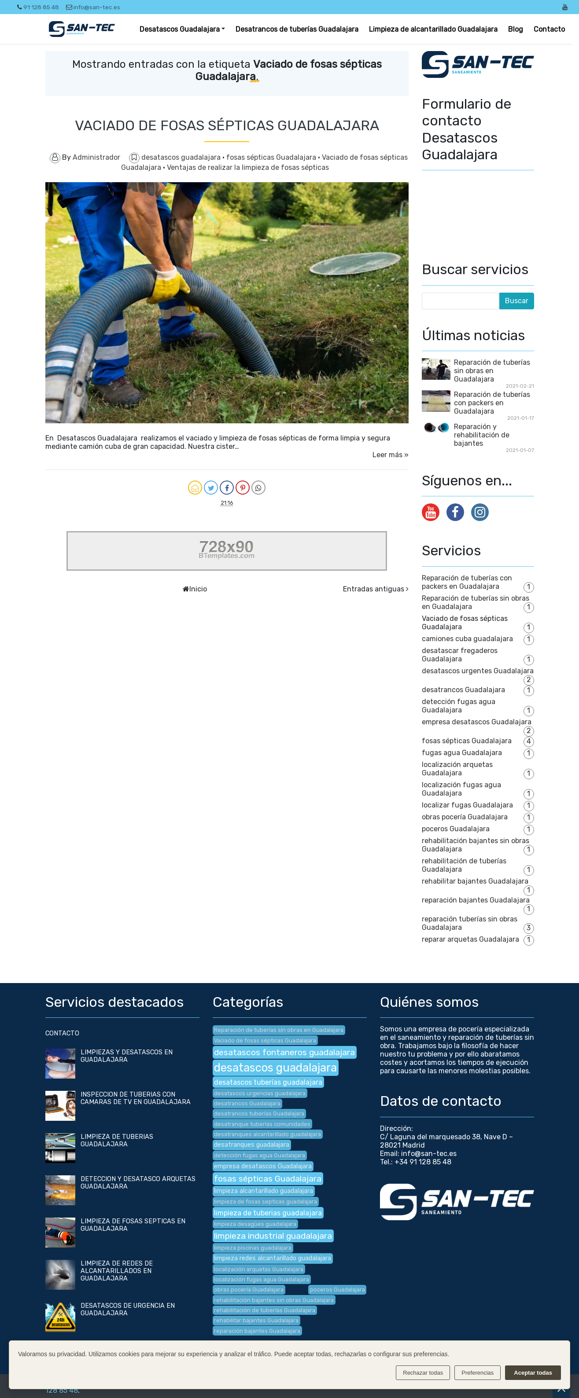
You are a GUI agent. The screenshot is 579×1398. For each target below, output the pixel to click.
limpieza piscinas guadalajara (252, 1247)
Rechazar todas (423, 1372)
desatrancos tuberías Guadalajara (259, 1113)
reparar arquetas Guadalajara (470, 939)
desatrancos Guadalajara (463, 690)
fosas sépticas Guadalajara (272, 157)
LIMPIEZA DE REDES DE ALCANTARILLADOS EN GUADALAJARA (117, 1271)
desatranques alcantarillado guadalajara (267, 1134)
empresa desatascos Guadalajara (476, 722)
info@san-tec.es (93, 7)
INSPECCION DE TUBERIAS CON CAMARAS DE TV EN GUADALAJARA (136, 1098)
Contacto (549, 29)
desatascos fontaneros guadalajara (284, 1052)
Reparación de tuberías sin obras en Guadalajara (492, 370)
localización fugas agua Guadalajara (461, 789)
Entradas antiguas (373, 589)
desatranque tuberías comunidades (262, 1124)
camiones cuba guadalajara (467, 639)
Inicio (198, 589)
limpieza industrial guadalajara (273, 1236)
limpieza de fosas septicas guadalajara (265, 1201)
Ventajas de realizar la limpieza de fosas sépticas (248, 167)
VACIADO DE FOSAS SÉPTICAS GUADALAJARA (227, 125)
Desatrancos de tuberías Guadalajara (297, 29)
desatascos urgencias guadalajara (260, 1093)
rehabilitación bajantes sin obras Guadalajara (274, 1300)
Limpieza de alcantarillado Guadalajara (433, 29)
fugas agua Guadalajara (462, 753)
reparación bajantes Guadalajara (476, 900)
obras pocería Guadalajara (465, 817)
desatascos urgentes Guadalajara (478, 671)
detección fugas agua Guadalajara (458, 705)
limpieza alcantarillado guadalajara (263, 1191)
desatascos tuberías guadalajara (268, 1082)
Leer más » (390, 455)
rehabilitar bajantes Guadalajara (475, 881)
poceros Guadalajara (456, 829)
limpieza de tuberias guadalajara (268, 1213)
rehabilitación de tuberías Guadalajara (264, 1310)
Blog (515, 29)
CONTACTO (62, 1033)
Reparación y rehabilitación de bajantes (481, 435)
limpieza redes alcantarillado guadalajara (272, 1258)
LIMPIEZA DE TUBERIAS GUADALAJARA (117, 1140)
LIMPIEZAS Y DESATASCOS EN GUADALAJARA (127, 1056)
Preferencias (477, 1372)
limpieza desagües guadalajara (255, 1224)
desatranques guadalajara (251, 1144)
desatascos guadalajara (181, 157)
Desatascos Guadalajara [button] (180, 29)
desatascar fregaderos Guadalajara (460, 654)
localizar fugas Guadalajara (467, 805)
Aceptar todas (533, 1372)
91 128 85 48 (38, 7)
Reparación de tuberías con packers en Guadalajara (492, 402)
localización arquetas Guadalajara (457, 768)
